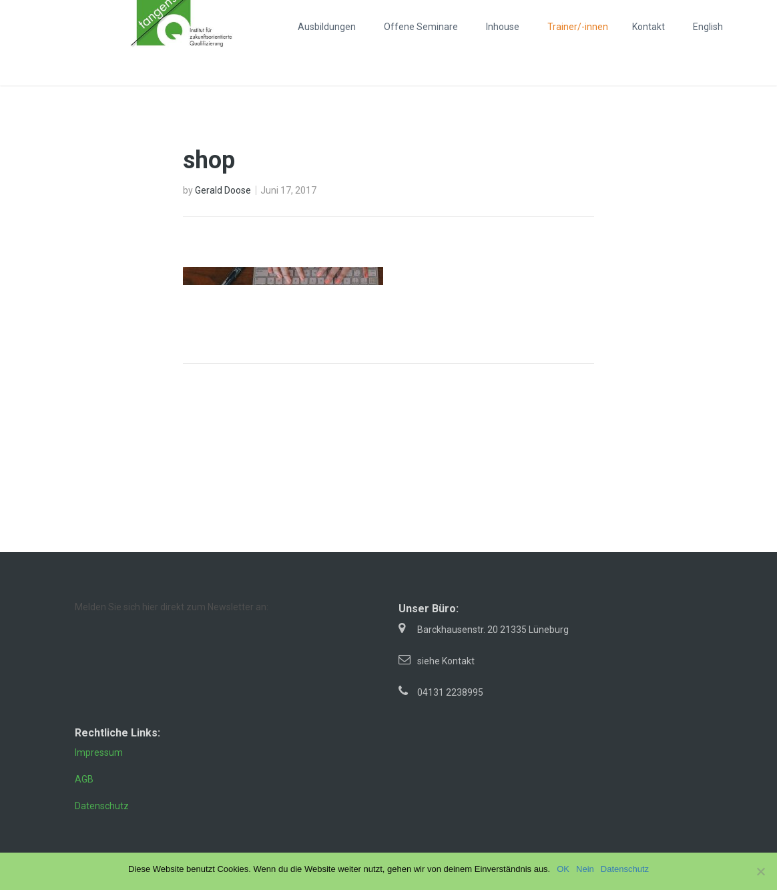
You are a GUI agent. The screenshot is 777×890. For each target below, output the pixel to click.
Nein (585, 869)
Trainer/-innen (577, 26)
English (708, 26)
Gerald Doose (223, 190)
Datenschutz (102, 806)
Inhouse (502, 26)
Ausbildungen (327, 26)
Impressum (99, 752)
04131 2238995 (450, 692)
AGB (84, 779)
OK (563, 869)
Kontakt (648, 26)
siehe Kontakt (446, 661)
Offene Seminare (421, 26)
